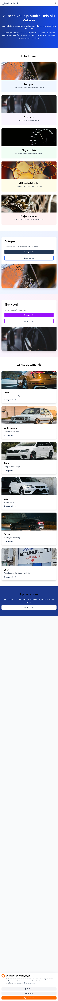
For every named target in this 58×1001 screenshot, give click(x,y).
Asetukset (29, 989)
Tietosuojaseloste (29, 983)
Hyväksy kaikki (29, 998)
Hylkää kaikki (29, 993)
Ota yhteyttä (29, 258)
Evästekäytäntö (18, 983)
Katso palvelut (29, 252)
